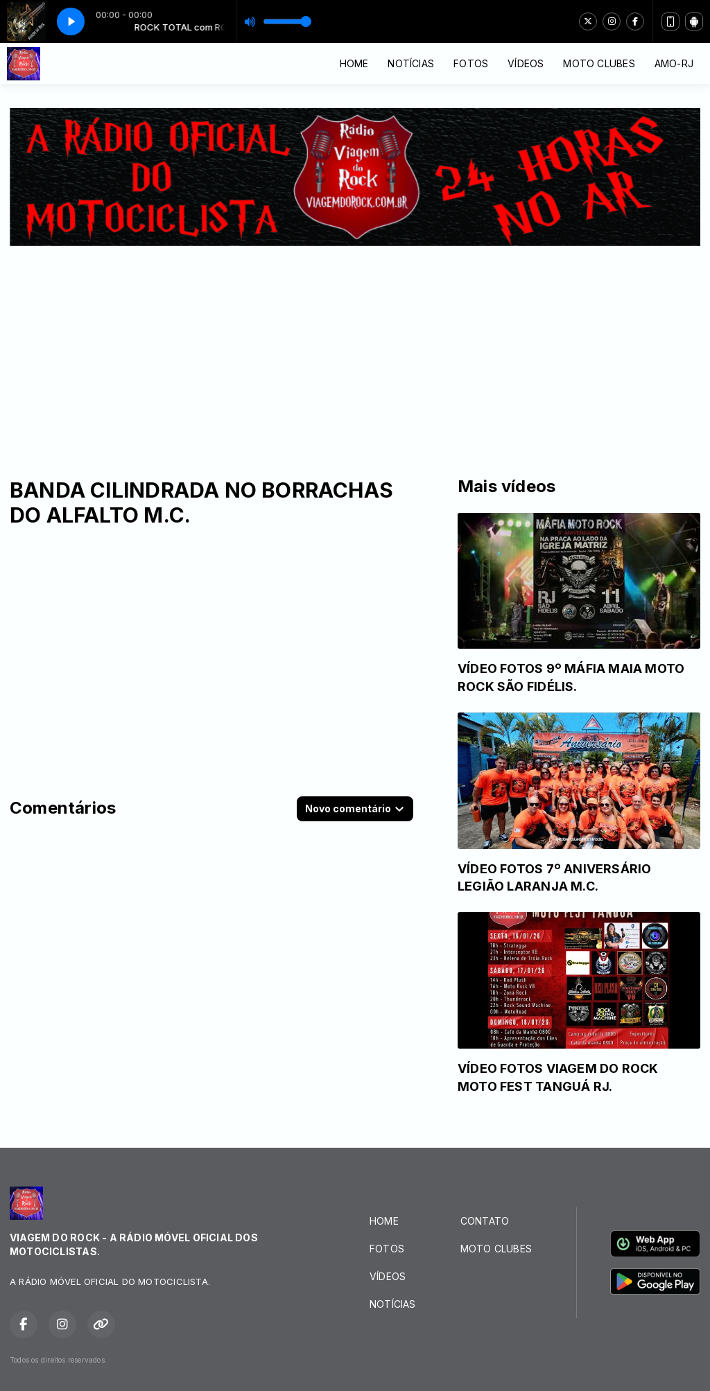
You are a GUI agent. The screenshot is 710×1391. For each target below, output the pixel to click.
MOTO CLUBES (598, 63)
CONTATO (484, 1221)
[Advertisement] (355, 350)
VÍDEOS (526, 63)
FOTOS (470, 63)
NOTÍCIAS (411, 63)
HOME (354, 63)
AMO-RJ (674, 63)
